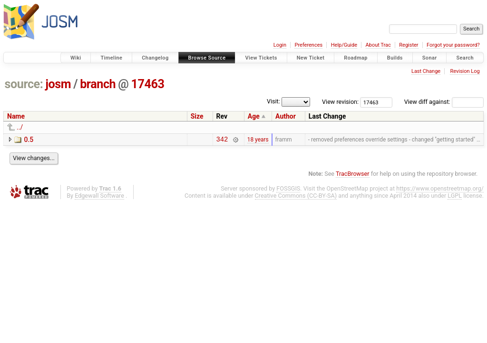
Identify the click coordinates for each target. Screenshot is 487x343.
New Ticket (311, 58)
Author (285, 116)
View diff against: (444, 101)
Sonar (429, 58)
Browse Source (207, 58)
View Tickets (261, 58)
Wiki (75, 58)
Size (197, 116)
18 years (258, 140)
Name (16, 116)
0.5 (28, 139)
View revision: (340, 101)
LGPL (455, 197)
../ (20, 127)
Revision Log (464, 71)
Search (465, 58)
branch (98, 84)
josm (58, 84)
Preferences (308, 45)
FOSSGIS (288, 189)
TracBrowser (353, 175)
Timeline (111, 58)
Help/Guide (344, 45)
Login (279, 45)
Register (408, 45)
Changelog (155, 58)
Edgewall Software (99, 197)
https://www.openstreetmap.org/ (440, 189)
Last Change (425, 71)
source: (24, 84)
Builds (395, 58)
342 (222, 140)
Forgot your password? (453, 45)
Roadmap (356, 58)
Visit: (273, 101)
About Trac (378, 45)
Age (254, 116)
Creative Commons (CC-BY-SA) (296, 197)
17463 (147, 84)
